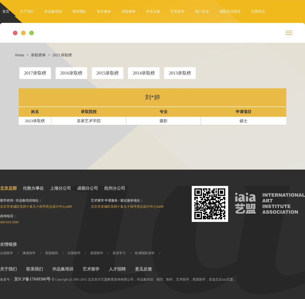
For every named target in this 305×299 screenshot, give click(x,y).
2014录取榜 (144, 73)
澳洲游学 (28, 253)
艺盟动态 (258, 11)
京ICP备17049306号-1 (34, 279)
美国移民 (51, 253)
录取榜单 (128, 11)
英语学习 (119, 253)
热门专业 (202, 11)
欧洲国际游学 (145, 253)
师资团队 (79, 11)
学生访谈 (153, 11)
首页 (5, 11)
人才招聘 (117, 269)
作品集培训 (53, 11)
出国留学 (6, 253)
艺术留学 (177, 11)
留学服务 (104, 11)
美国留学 (96, 253)
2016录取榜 (71, 73)
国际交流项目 (230, 11)
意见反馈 (143, 269)
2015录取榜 (107, 73)
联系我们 (34, 269)
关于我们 (27, 11)
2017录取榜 (35, 73)
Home (19, 55)
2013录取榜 (180, 73)
